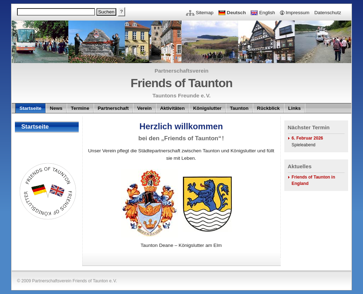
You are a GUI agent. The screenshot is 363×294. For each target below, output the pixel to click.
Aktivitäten (172, 108)
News (56, 108)
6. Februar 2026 (307, 138)
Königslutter (207, 108)
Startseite (30, 108)
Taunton (239, 108)
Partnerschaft (113, 108)
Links (294, 108)
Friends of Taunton (181, 83)
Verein (144, 108)
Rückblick (268, 108)
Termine (80, 108)
